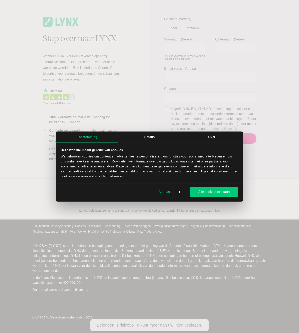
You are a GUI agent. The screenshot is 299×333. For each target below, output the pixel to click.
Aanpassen (169, 191)
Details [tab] (149, 136)
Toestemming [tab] (87, 136)
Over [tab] (212, 136)
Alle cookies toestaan (214, 191)
